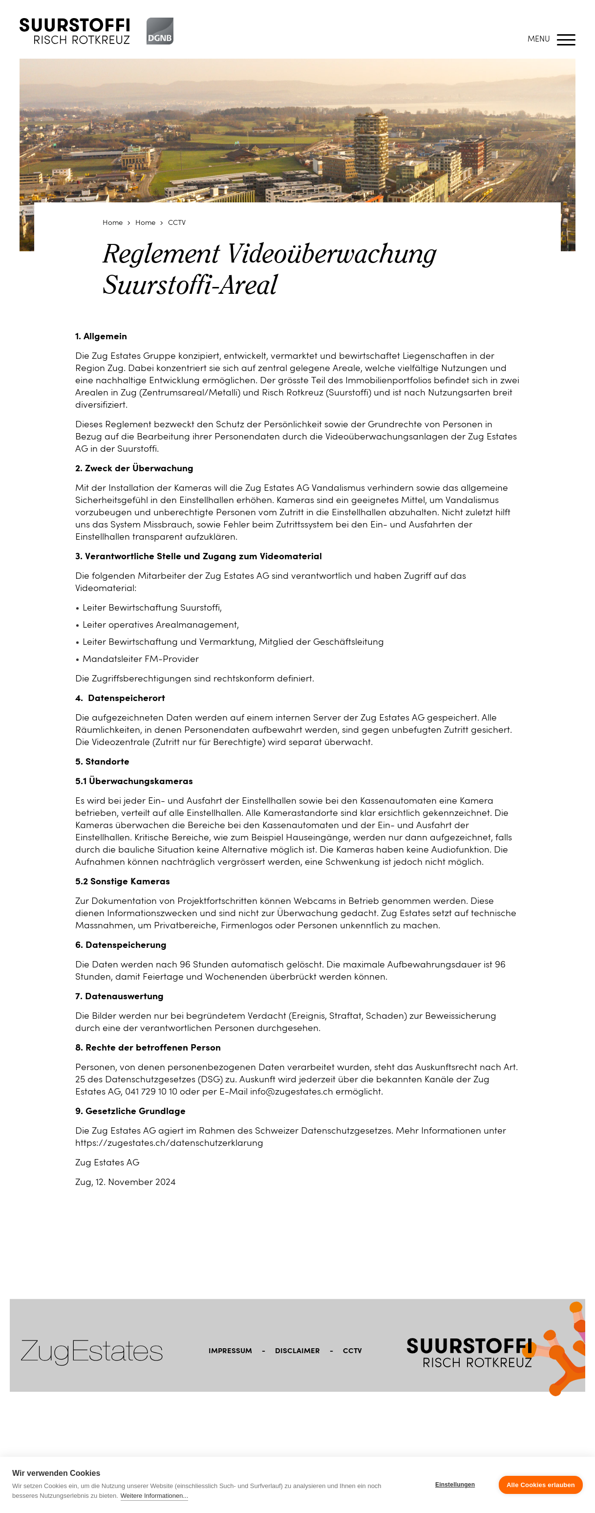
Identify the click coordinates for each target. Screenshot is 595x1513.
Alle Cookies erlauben (541, 1485)
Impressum (230, 1351)
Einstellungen (455, 1484)
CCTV (177, 223)
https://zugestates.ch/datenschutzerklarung (170, 1143)
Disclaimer (297, 1351)
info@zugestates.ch (291, 1092)
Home (113, 223)
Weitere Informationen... (155, 1495)
